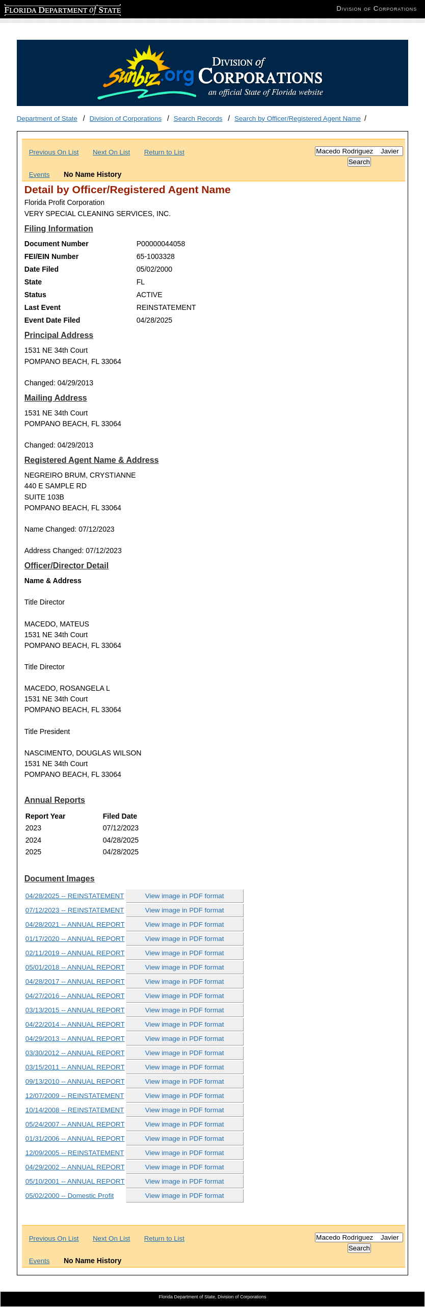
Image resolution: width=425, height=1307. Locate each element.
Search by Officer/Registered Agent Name (297, 118)
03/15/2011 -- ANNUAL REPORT (75, 1067)
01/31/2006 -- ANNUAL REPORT (75, 1138)
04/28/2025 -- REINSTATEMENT (74, 896)
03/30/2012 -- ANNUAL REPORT (75, 1053)
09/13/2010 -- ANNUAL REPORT (75, 1081)
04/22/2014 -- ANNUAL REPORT (75, 1024)
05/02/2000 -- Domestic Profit (69, 1195)
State (33, 282)
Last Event (42, 307)
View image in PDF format (184, 896)
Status (35, 295)
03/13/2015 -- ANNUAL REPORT (75, 1010)
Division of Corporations (126, 118)
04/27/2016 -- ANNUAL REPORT (75, 996)
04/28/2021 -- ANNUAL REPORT (75, 924)
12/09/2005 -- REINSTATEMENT (74, 1153)
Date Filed (41, 269)
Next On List (111, 152)
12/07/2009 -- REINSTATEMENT (74, 1096)
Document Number (56, 244)
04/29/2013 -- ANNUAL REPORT (75, 1038)
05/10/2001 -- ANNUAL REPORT (75, 1181)
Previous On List (54, 152)
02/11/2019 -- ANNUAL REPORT (75, 953)
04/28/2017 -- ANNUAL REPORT (75, 981)
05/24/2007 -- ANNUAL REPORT (75, 1124)
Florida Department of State (46, 8)
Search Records (198, 118)
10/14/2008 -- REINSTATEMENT (74, 1110)
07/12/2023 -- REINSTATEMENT (74, 910)
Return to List (164, 152)
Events (39, 174)
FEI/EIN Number (51, 256)
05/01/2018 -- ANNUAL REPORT (75, 967)
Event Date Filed (52, 320)
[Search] (359, 151)
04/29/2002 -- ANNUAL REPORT (75, 1167)
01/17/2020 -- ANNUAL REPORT (75, 939)
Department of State (47, 118)
